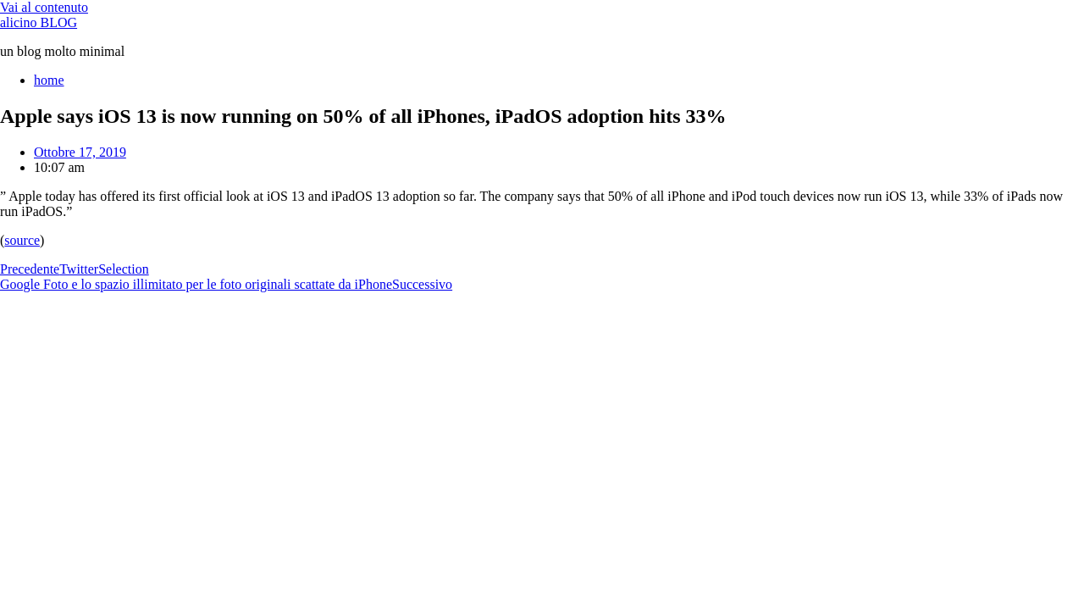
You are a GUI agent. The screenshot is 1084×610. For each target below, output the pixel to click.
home (49, 80)
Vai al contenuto (44, 7)
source (22, 240)
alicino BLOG (38, 22)
